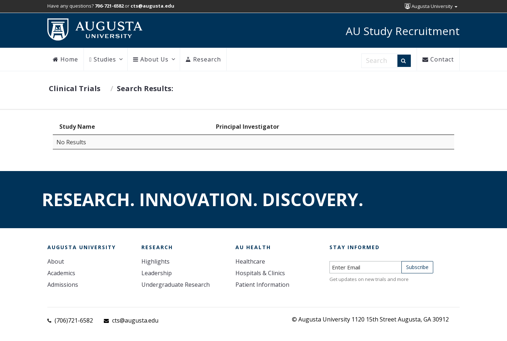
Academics (61, 273)
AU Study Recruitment (403, 31)
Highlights (155, 261)
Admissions (62, 285)
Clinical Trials (75, 88)
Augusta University (431, 6)
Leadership (156, 273)
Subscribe (417, 267)
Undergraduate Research (175, 285)
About (55, 261)
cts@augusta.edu (135, 320)
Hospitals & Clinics (260, 273)
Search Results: (145, 88)
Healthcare (250, 261)
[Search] (404, 60)
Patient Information (262, 285)
